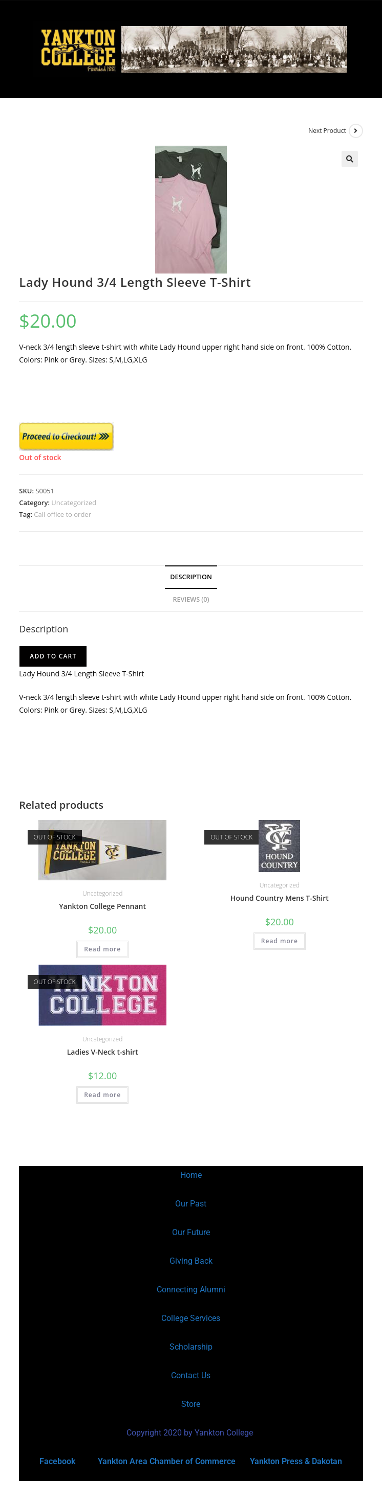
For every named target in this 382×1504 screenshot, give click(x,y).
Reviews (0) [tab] (191, 599)
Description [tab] (191, 577)
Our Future (191, 1232)
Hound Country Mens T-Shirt (279, 898)
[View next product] (356, 131)
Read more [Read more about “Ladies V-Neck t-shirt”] (102, 1094)
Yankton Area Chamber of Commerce (167, 1461)
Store (190, 1404)
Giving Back (191, 1261)
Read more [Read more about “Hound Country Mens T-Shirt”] (279, 941)
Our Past (190, 1204)
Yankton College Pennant (102, 906)
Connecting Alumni (191, 1289)
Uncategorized (73, 502)
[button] (350, 159)
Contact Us (190, 1375)
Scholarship (191, 1347)
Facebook (57, 1461)
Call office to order (62, 514)
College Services (190, 1318)
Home (191, 1175)
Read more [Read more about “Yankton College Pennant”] (102, 949)
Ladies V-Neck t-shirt (102, 1052)
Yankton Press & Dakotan (296, 1461)
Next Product (327, 130)
